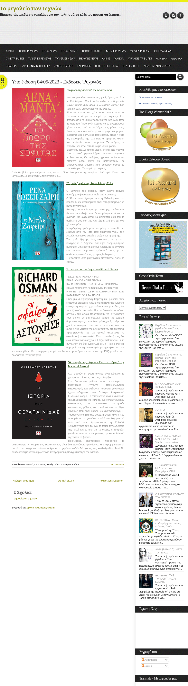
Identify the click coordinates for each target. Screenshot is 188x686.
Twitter (166, 15)
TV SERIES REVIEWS (39, 58)
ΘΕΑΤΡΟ (176, 58)
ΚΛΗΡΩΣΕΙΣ (84, 66)
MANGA (119, 58)
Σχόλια (147, 665)
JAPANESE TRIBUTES (139, 58)
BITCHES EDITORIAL (107, 66)
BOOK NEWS (49, 51)
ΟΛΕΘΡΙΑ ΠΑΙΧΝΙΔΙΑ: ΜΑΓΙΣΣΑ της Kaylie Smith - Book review (168, 439)
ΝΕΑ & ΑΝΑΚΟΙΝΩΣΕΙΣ (157, 66)
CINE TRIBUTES (15, 58)
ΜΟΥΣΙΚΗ (161, 58)
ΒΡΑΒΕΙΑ (11, 66)
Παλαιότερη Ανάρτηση (111, 480)
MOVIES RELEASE (140, 51)
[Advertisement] (94, 33)
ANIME (106, 58)
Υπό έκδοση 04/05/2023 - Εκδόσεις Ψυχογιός (56, 82)
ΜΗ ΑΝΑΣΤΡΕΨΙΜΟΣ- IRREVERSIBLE (168, 385)
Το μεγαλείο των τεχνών (150, 97)
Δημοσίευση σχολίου (25, 498)
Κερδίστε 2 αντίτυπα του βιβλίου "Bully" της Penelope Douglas (168, 357)
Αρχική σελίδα (66, 480)
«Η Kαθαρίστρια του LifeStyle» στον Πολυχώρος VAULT (166, 468)
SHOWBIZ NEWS (88, 58)
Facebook (180, 15)
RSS (173, 15)
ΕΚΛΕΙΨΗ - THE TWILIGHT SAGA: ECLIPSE (165, 578)
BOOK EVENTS (69, 51)
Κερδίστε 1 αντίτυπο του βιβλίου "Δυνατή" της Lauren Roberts (168, 328)
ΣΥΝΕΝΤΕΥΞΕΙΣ (63, 66)
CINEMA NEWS (163, 51)
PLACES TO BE (131, 66)
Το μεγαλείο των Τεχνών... (32, 8)
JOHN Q (160, 409)
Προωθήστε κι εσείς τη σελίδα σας (155, 103)
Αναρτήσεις (149, 659)
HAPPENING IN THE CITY (35, 66)
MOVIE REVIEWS (116, 51)
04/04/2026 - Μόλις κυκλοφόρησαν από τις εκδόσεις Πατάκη (168, 523)
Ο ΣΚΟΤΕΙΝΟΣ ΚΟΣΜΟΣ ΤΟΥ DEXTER (169, 496)
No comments (117, 464)
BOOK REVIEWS (28, 51)
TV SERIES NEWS (65, 58)
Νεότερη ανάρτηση (23, 480)
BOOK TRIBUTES (92, 51)
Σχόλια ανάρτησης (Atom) (40, 507)
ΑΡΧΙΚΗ (10, 51)
